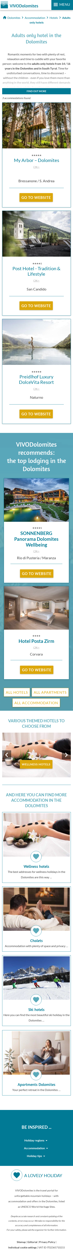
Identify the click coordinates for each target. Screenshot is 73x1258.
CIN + (36, 167)
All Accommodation (36, 703)
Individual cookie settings (22, 1247)
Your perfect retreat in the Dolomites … (36, 1061)
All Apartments (50, 692)
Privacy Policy (47, 1242)
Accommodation (36, 1148)
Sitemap (21, 1242)
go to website (36, 197)
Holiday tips (36, 1156)
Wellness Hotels (36, 764)
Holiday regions (36, 1140)
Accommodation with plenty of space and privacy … (36, 918)
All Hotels (17, 692)
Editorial (32, 1242)
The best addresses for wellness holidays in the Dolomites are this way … (36, 846)
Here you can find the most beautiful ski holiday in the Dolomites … (36, 989)
